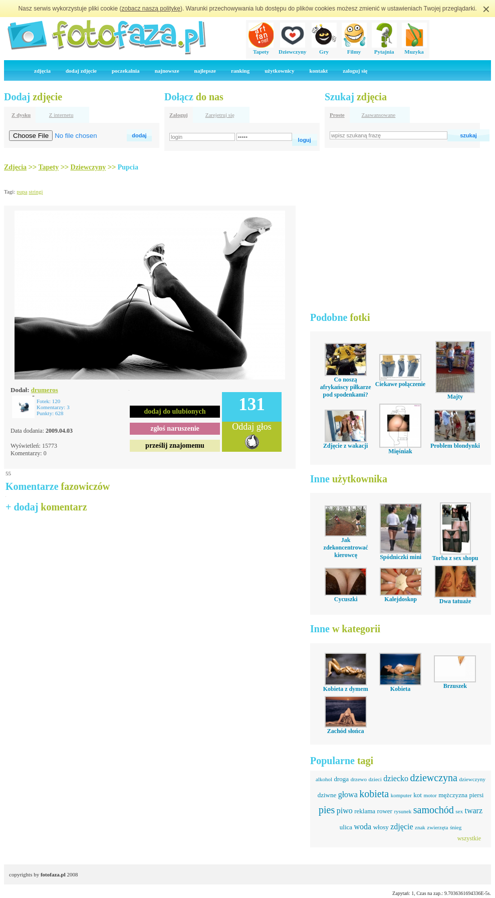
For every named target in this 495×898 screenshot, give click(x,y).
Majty (455, 396)
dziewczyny (472, 779)
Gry (324, 49)
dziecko (395, 778)
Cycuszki (346, 599)
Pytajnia (384, 49)
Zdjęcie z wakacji (345, 445)
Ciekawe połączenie (400, 384)
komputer (401, 795)
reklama (364, 811)
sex (459, 811)
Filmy (354, 49)
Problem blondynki (455, 445)
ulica (346, 827)
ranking (240, 71)
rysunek (402, 811)
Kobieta (400, 688)
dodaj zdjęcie (81, 71)
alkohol (324, 779)
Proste (337, 115)
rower (384, 811)
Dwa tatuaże (455, 601)
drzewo (359, 779)
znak (420, 827)
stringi (36, 192)
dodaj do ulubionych (175, 411)
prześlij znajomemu (174, 445)
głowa (348, 794)
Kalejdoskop (400, 599)
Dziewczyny (293, 49)
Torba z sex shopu (455, 558)
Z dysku (21, 115)
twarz (473, 810)
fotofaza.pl (53, 874)
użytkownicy (279, 71)
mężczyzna (452, 795)
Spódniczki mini (400, 557)
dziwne (327, 795)
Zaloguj (178, 115)
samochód (433, 809)
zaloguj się (355, 71)
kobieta (374, 793)
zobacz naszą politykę (151, 8)
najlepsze (205, 71)
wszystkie (469, 838)
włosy (381, 827)
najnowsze (167, 71)
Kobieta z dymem (345, 688)
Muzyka (414, 49)
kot (417, 795)
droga (341, 779)
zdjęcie (401, 826)
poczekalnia (126, 71)
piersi (476, 795)
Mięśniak (400, 451)
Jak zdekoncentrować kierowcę (346, 547)
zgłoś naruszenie (174, 428)
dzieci (375, 779)
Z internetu (61, 115)
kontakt (318, 71)
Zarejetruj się (219, 115)
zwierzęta (437, 827)
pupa (22, 192)
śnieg (455, 827)
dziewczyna (433, 777)
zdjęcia (42, 71)
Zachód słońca (345, 731)
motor (429, 795)
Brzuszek (455, 685)
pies (327, 809)
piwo (345, 810)
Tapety (261, 49)
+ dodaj (46, 506)
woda (363, 826)
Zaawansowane (378, 115)
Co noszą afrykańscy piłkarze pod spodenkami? (345, 387)
